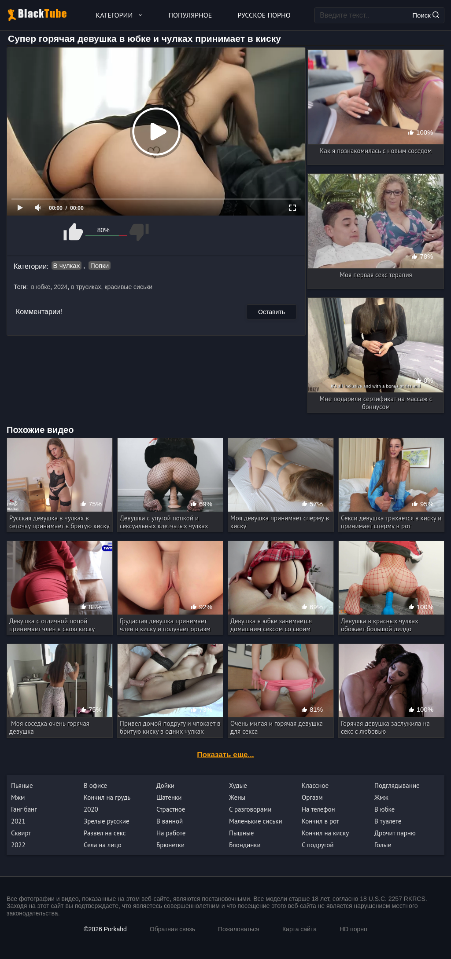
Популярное (190, 15)
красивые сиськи (128, 286)
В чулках (66, 265)
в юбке (40, 286)
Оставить (271, 311)
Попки (99, 265)
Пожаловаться (238, 929)
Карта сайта (299, 929)
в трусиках (86, 286)
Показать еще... (225, 754)
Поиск (425, 15)
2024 (60, 286)
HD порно (353, 929)
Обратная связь (172, 929)
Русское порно (263, 15)
